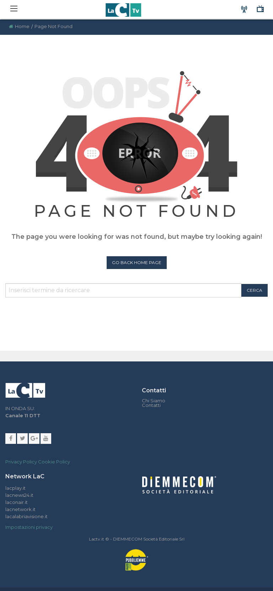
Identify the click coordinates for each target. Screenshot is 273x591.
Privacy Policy (21, 461)
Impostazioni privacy (29, 527)
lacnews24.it (19, 495)
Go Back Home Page (136, 262)
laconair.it (16, 502)
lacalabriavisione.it (26, 516)
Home (22, 26)
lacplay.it (15, 488)
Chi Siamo (153, 400)
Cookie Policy (54, 461)
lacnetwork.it (20, 509)
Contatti (151, 405)
